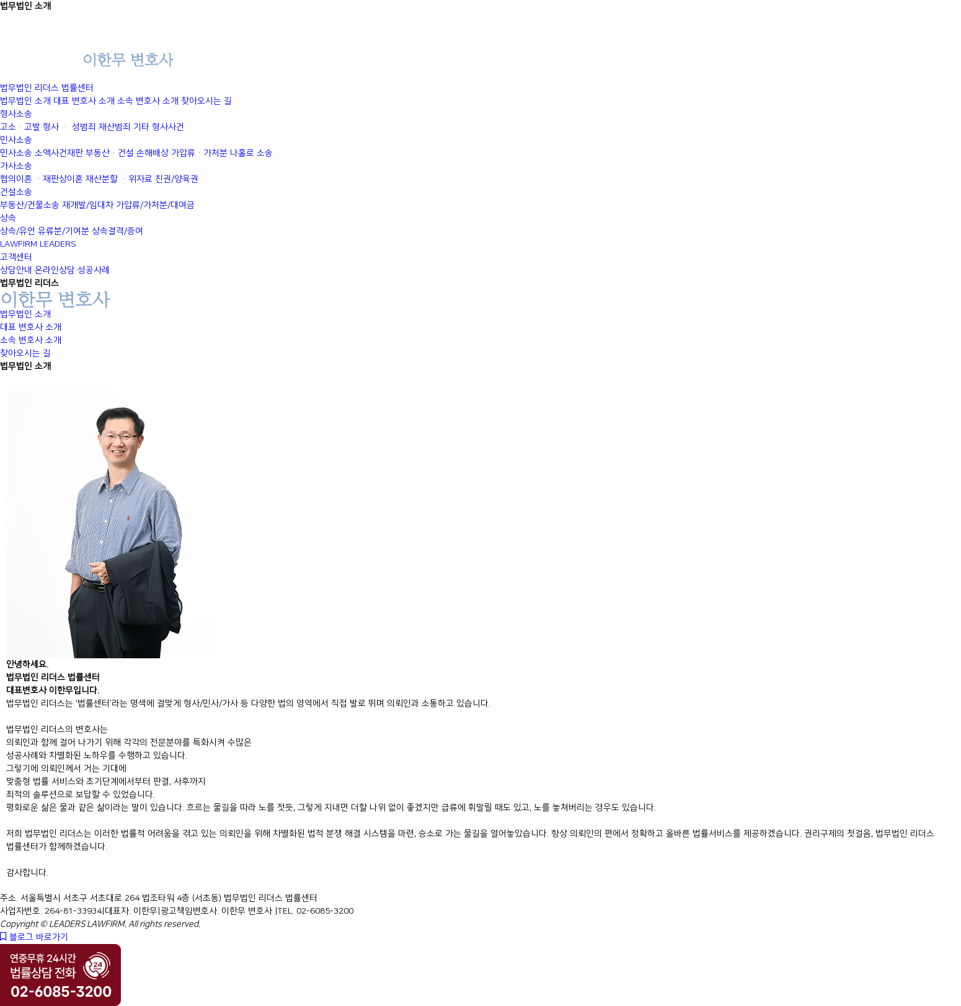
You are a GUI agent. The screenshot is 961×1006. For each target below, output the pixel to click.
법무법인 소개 (25, 101)
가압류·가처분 (199, 153)
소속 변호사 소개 (148, 101)
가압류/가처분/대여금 (155, 205)
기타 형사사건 (158, 127)
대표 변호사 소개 (84, 101)
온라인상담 (55, 270)
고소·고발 (20, 127)
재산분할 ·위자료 (119, 179)
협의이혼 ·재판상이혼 (41, 179)
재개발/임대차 (87, 205)
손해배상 (152, 153)
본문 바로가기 (0, 0)
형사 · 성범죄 (69, 127)
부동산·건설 (110, 153)
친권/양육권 (176, 179)
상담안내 (16, 270)
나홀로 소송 (251, 153)
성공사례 (94, 270)
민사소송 (16, 153)
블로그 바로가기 (34, 937)
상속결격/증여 (117, 231)
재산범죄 (115, 127)
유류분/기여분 (63, 231)
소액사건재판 (59, 153)
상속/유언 (17, 231)
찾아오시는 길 (206, 101)
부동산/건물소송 (30, 205)
